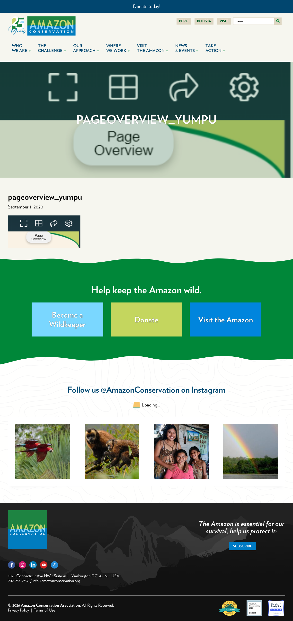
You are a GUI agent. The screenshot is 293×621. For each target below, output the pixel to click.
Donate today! (146, 6)
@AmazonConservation (140, 390)
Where (118, 48)
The (52, 48)
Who (21, 48)
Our (86, 48)
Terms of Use (44, 610)
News (186, 48)
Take (215, 48)
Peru (183, 21)
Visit (224, 21)
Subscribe (242, 546)
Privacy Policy (18, 610)
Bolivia (204, 21)
